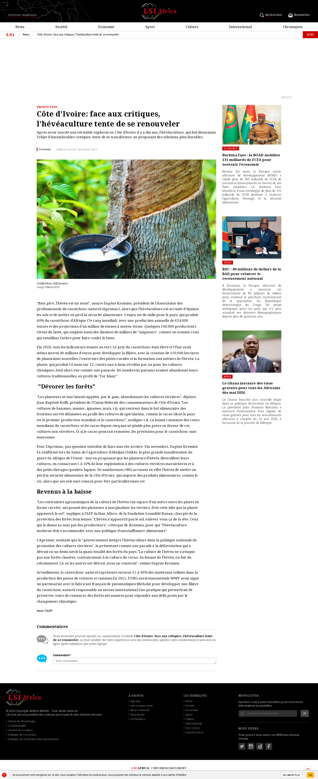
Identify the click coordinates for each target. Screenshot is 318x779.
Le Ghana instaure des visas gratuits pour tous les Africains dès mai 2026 (251, 388)
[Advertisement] (159, 66)
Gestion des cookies (20, 730)
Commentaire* (62, 655)
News (227, 376)
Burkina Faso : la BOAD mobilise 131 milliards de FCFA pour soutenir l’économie (251, 160)
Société (190, 705)
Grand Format (194, 732)
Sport (228, 262)
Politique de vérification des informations (33, 739)
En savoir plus (291, 775)
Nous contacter (140, 710)
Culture (190, 719)
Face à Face (193, 728)
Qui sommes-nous (142, 705)
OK (310, 775)
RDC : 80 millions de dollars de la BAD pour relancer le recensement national (251, 274)
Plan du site (138, 714)
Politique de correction (22, 734)
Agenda (135, 701)
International (194, 723)
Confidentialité (17, 725)
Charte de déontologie (21, 721)
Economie (231, 148)
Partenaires (138, 719)
